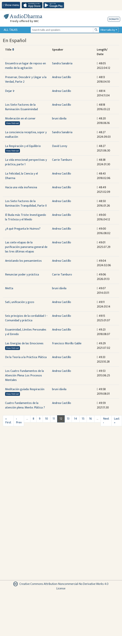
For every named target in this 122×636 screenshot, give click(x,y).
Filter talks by (108, 30)
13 (68, 418)
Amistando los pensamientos (23, 260)
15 (83, 418)
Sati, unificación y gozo (19, 302)
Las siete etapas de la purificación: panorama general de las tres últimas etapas (26, 247)
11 (54, 418)
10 (46, 418)
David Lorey (59, 146)
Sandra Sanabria (62, 63)
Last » (117, 420)
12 (61, 418)
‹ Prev (19, 420)
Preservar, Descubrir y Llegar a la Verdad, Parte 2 (25, 79)
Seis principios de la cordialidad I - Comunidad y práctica (26, 318)
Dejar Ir (10, 91)
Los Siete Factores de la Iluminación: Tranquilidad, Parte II (26, 203)
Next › (106, 420)
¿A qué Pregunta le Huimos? (22, 228)
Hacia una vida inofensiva (21, 187)
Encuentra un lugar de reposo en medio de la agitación (25, 66)
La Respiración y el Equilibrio (23, 146)
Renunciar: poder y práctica (22, 274)
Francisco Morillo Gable (66, 343)
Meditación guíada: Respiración (24, 389)
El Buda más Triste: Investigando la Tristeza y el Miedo (25, 217)
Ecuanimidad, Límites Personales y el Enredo (25, 332)
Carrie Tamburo (62, 159)
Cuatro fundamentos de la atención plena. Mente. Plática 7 (25, 405)
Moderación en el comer (20, 118)
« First (8, 420)
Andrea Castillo (61, 77)
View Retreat (12, 123)
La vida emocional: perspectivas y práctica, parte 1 (26, 162)
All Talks (10, 29)
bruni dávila (59, 118)
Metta (9, 288)
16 (90, 418)
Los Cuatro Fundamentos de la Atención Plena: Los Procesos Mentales (24, 375)
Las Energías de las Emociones (24, 343)
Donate (114, 19)
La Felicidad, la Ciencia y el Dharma (21, 176)
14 (75, 418)
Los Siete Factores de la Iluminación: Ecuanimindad (21, 107)
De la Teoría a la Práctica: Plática (26, 357)
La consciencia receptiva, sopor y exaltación (26, 134)
